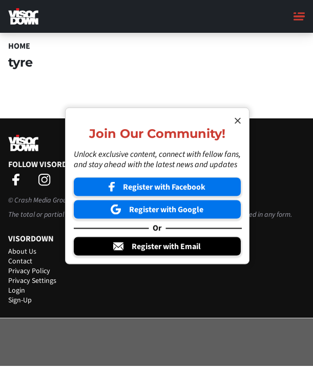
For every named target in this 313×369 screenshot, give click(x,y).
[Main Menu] (299, 16)
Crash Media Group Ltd (47, 200)
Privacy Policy (29, 271)
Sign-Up (20, 300)
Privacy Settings (32, 280)
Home (19, 46)
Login (16, 290)
